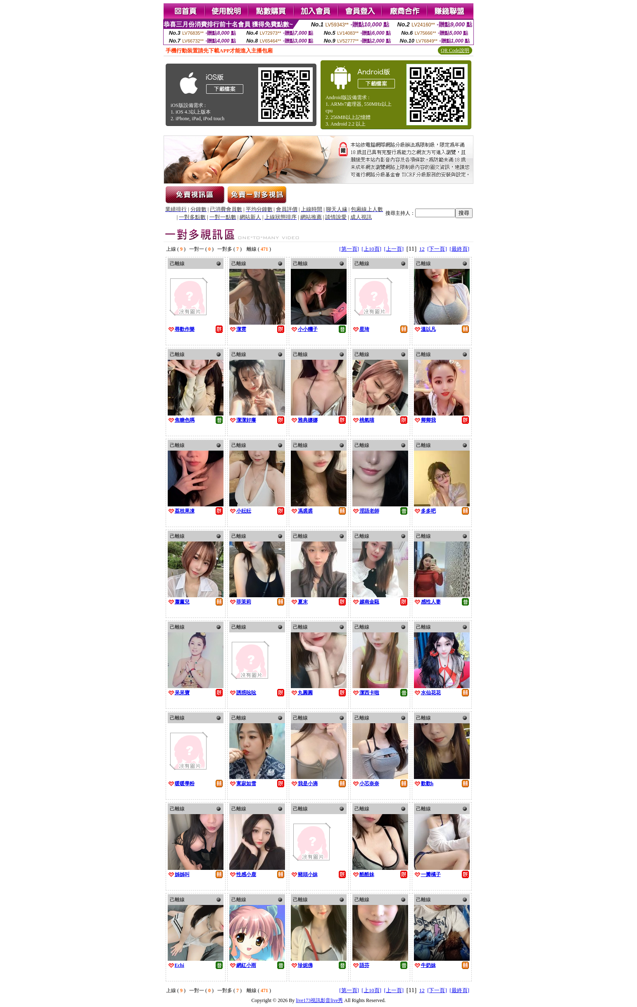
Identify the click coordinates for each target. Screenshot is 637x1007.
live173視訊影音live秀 (319, 1000)
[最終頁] (459, 249)
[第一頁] (349, 249)
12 (422, 249)
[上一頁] (394, 249)
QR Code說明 (455, 50)
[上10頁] (371, 249)
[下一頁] (437, 249)
